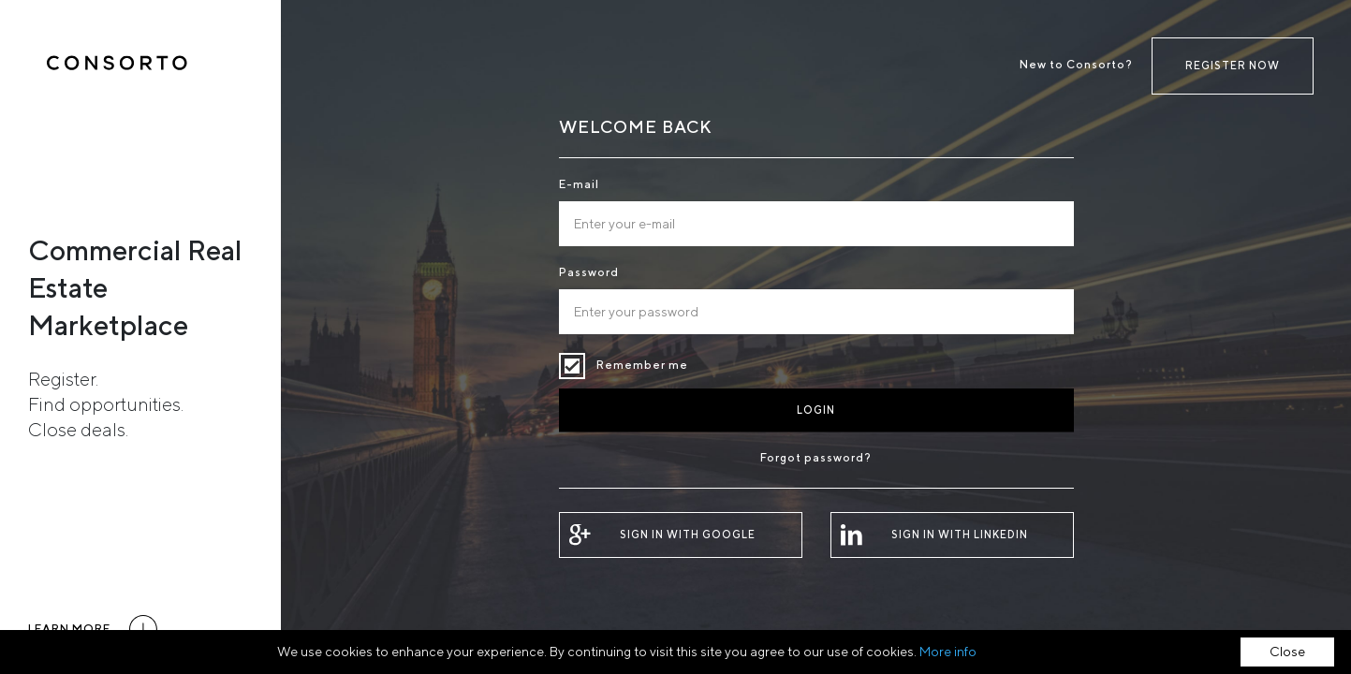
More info (948, 651)
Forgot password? (816, 457)
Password (589, 272)
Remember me (572, 366)
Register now (1232, 65)
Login (816, 409)
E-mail (579, 184)
